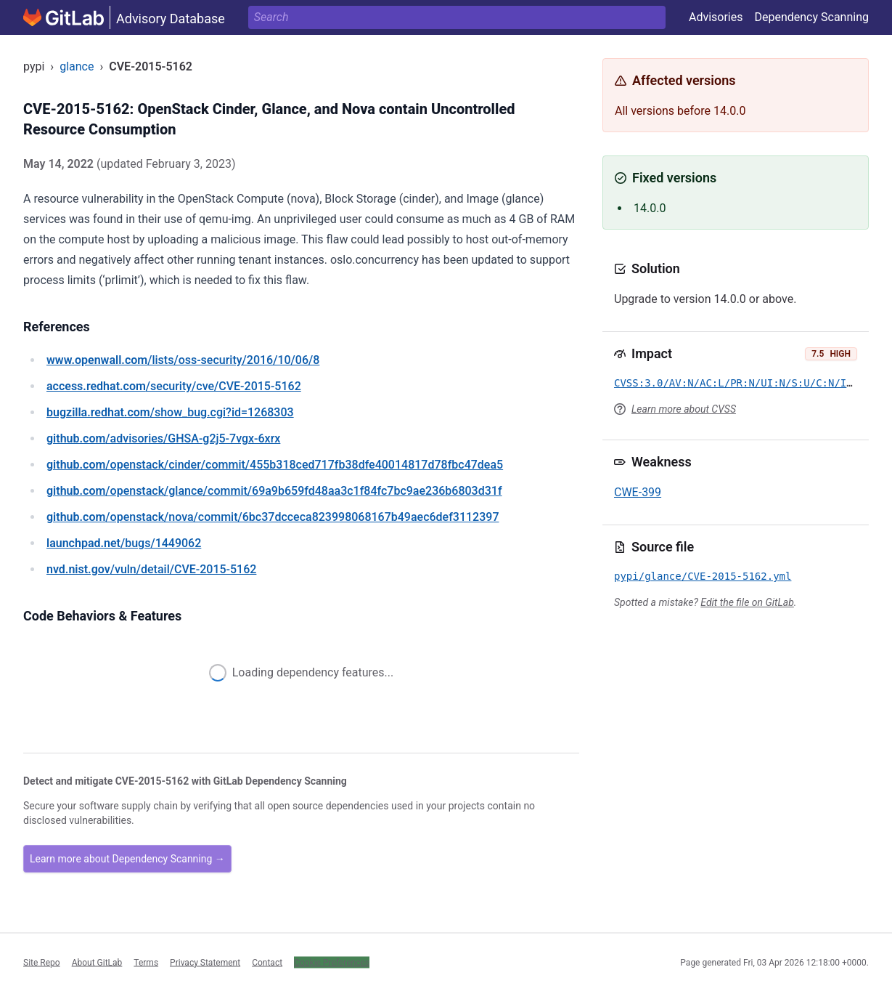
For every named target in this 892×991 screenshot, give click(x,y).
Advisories (716, 17)
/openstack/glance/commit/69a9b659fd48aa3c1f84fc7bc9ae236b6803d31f (274, 491)
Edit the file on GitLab (746, 602)
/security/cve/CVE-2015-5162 (173, 386)
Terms (146, 962)
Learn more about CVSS (683, 409)
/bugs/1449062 (123, 543)
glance (77, 66)
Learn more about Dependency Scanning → (127, 859)
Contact (267, 962)
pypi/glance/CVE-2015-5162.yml (702, 576)
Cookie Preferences (331, 962)
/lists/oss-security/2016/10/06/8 (182, 360)
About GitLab (97, 962)
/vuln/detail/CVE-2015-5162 (151, 569)
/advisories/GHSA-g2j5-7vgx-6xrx (163, 438)
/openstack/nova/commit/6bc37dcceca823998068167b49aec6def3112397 (272, 517)
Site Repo (41, 962)
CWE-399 (637, 492)
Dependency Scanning (811, 17)
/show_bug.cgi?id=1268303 (170, 412)
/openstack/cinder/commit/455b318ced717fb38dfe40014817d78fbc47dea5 (274, 465)
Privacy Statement (205, 962)
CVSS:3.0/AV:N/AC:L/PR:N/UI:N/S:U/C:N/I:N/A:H (748, 383)
